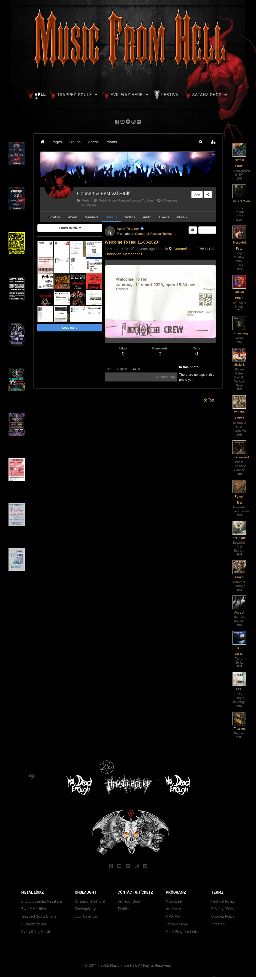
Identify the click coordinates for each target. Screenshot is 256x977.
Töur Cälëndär (86, 916)
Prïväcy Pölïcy (222, 909)
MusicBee (174, 901)
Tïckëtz (123, 909)
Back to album (69, 228)
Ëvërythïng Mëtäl (35, 932)
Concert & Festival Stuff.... (106, 193)
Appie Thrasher (128, 229)
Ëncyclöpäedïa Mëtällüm (41, 901)
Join (197, 194)
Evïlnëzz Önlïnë (33, 924)
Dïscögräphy (85, 909)
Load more (70, 327)
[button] (201, 142)
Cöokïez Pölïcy (223, 916)
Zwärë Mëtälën (33, 909)
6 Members (167, 200)
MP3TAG (173, 916)
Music (83, 200)
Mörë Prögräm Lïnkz (182, 932)
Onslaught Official (90, 901)
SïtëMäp (218, 924)
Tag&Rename (177, 924)
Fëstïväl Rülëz (222, 901)
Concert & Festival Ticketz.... (155, 234)
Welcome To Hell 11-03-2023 (131, 242)
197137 (88, 205)
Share (207, 230)
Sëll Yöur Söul (129, 901)
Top (209, 400)
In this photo (188, 367)
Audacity (173, 909)
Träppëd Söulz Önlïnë (38, 916)
